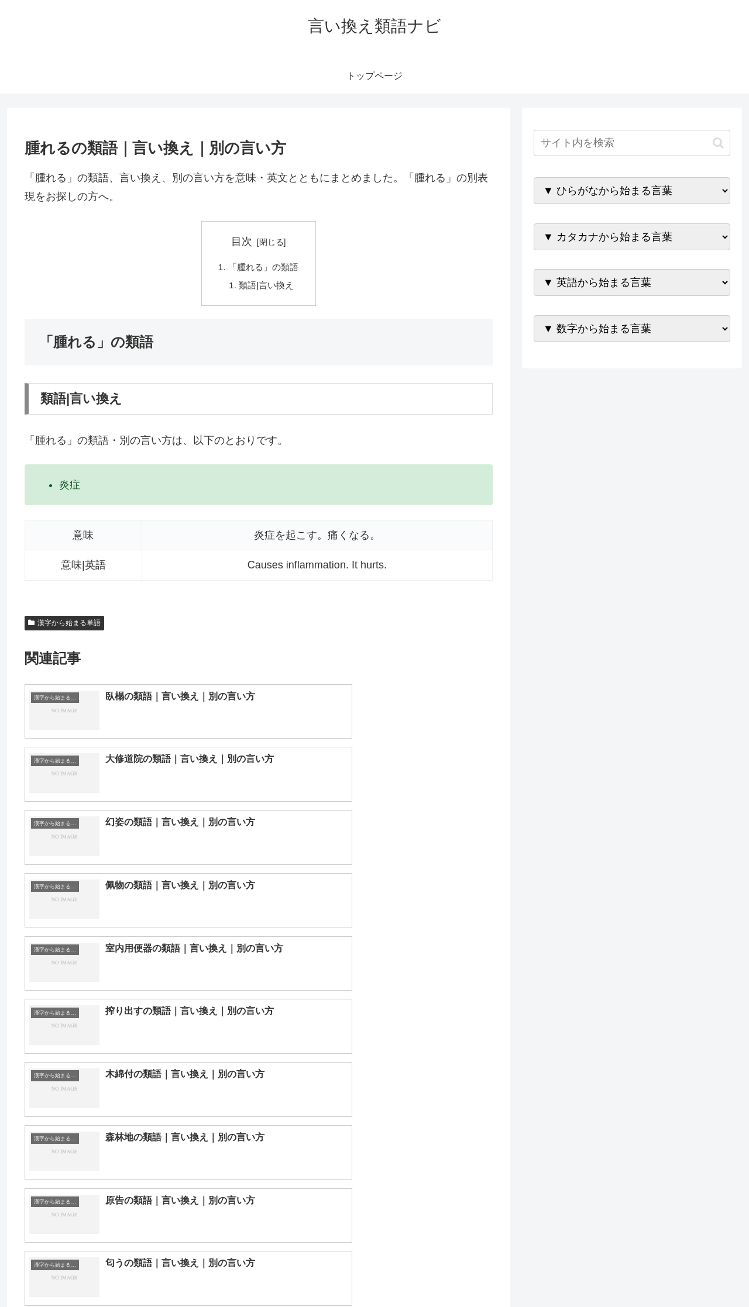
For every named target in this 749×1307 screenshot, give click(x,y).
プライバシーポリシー (690, 1270)
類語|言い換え (267, 286)
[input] (632, 143)
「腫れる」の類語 (263, 268)
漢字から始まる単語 (64, 624)
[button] (718, 143)
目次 (241, 241)
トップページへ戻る (600, 1270)
